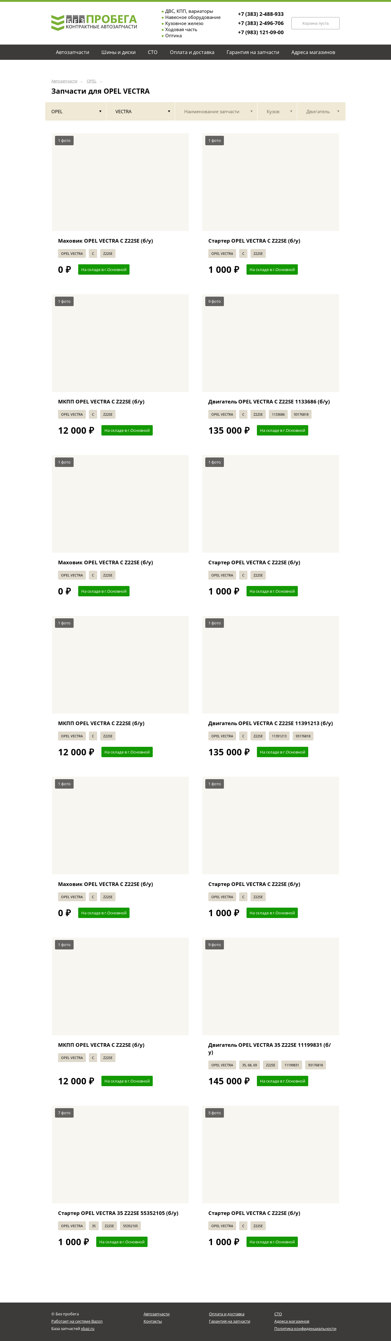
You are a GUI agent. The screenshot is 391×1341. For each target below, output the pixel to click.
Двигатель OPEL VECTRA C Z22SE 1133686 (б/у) (269, 401)
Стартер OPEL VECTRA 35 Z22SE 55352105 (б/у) (118, 1212)
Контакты (153, 1321)
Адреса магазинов (291, 1321)
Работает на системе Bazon (77, 1321)
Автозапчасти (64, 81)
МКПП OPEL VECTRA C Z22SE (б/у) (101, 401)
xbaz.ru (87, 1328)
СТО (278, 1314)
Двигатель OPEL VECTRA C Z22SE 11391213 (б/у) (270, 723)
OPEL (92, 81)
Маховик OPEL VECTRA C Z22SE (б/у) (105, 240)
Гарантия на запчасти (229, 1321)
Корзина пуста (315, 23)
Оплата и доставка (226, 1314)
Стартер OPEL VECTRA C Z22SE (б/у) (254, 240)
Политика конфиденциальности (305, 1328)
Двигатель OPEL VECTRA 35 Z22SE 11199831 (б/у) (269, 1048)
